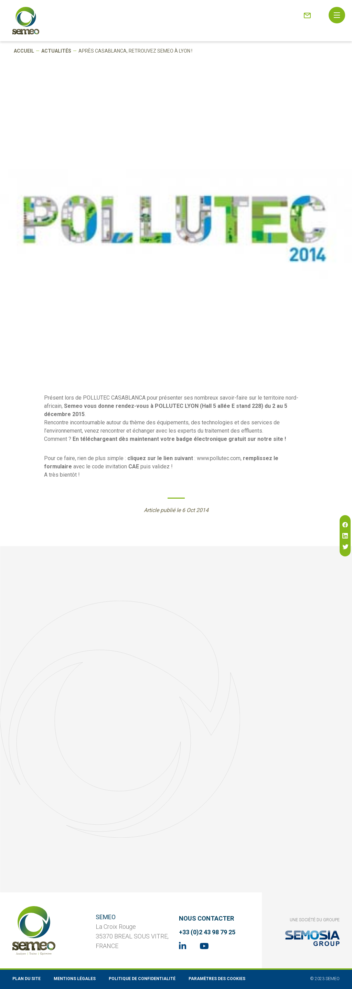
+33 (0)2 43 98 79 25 (207, 932)
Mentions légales (75, 978)
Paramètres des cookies (217, 978)
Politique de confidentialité (142, 978)
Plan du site (26, 978)
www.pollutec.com (219, 458)
